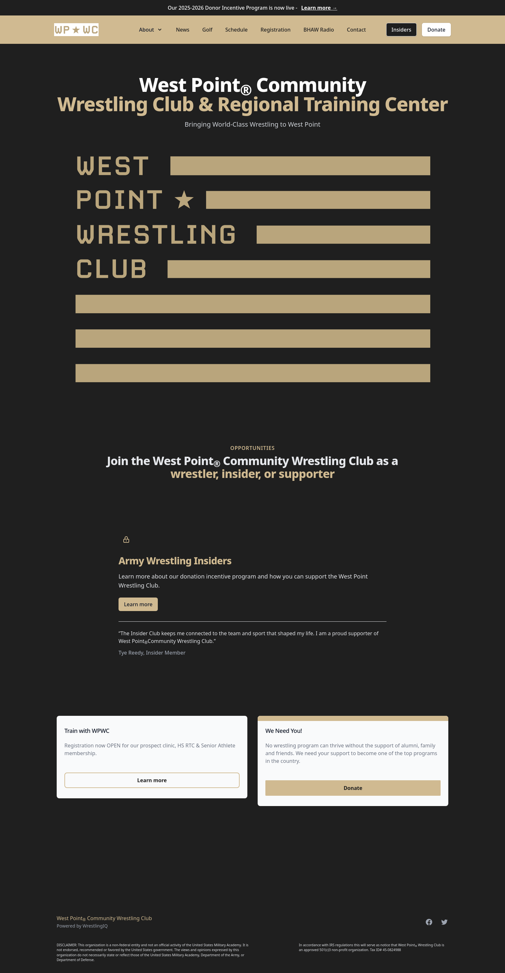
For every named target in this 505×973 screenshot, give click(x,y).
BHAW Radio (318, 29)
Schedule (236, 29)
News (182, 29)
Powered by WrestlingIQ (82, 926)
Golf (207, 29)
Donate (436, 29)
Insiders (401, 29)
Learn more (319, 7)
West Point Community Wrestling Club (104, 918)
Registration (276, 29)
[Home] (76, 29)
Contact (356, 29)
